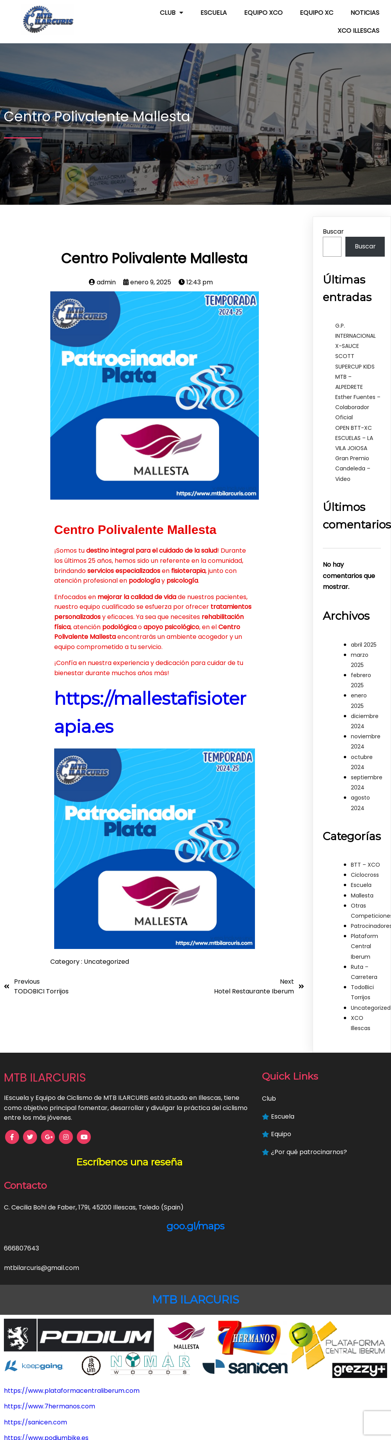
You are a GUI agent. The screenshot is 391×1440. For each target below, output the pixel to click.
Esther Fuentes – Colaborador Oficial (357, 399)
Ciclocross (365, 867)
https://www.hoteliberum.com (50, 1384)
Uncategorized (106, 953)
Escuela (361, 877)
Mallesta (362, 888)
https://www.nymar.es (38, 1368)
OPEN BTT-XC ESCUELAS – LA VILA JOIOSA (354, 430)
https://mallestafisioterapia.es (50, 1352)
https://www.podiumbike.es (46, 1336)
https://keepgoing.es (36, 1400)
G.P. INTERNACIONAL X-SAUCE (355, 328)
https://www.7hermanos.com (49, 1305)
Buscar (333, 223)
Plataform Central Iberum (364, 938)
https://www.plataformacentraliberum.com (72, 1289)
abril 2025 (364, 637)
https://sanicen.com (35, 1320)
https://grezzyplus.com (40, 1416)
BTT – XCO (365, 857)
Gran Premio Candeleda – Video (352, 461)
